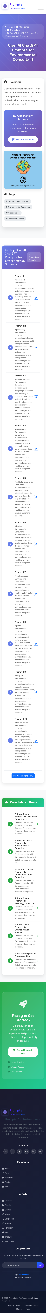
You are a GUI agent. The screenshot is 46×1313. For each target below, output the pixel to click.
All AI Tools (8, 1241)
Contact (7, 1182)
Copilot (6, 1223)
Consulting (13, 30)
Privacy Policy (14, 1306)
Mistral (6, 1214)
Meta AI (7, 1237)
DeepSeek (8, 1219)
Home (8, 27)
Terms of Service (30, 1306)
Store (6, 1187)
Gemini (6, 1210)
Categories (22, 27)
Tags (28, 1309)
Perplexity (7, 1228)
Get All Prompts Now (23, 776)
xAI (5, 1232)
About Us (7, 1177)
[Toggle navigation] (40, 7)
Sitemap (19, 1309)
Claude (6, 1205)
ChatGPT (7, 1200)
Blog (5, 1173)
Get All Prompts (23, 139)
